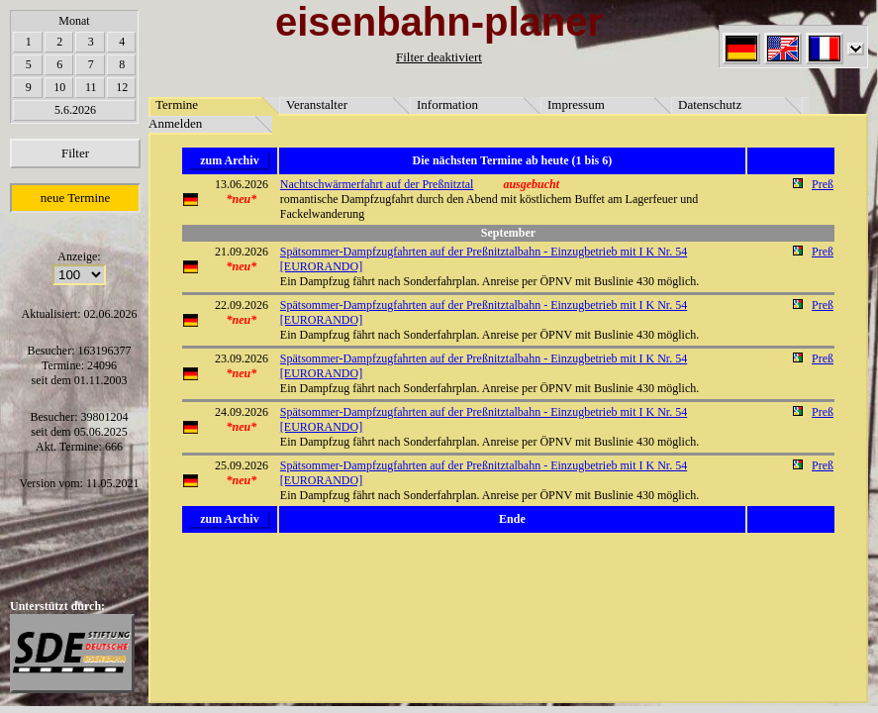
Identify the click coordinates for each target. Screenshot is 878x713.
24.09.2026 (241, 412)
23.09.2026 (241, 358)
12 (122, 87)
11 (91, 87)
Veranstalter (316, 104)
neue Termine (76, 197)
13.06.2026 (241, 184)
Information (447, 104)
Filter (75, 153)
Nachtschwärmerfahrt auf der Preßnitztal (377, 184)
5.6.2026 (75, 110)
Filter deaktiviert (439, 57)
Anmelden (175, 123)
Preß (822, 184)
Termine (176, 104)
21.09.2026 (241, 251)
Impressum (576, 104)
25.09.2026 (241, 465)
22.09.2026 (241, 305)
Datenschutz (709, 104)
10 (59, 87)
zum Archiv (229, 160)
